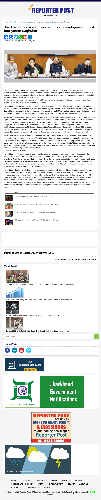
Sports (40, 484)
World (78, 481)
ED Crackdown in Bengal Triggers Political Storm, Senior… (37, 220)
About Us (83, 484)
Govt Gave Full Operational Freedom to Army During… (35, 212)
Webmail (48, 487)
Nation (54, 481)
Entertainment (56, 484)
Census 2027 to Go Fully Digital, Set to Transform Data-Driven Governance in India (37, 331)
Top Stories (13, 22)
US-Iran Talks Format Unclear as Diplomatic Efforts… (35, 196)
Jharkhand (41, 481)
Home (6, 22)
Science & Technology (22, 484)
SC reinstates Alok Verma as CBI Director (75, 260)
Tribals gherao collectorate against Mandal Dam (29, 253)
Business (66, 481)
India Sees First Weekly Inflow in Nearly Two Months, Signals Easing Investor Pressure (39, 300)
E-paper (71, 484)
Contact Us (16, 487)
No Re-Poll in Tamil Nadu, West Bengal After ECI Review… (37, 204)
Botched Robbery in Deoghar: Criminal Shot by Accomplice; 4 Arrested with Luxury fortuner (40, 284)
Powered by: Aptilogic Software (59, 492)
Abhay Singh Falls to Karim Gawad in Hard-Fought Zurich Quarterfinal (32, 315)
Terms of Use (33, 487)
